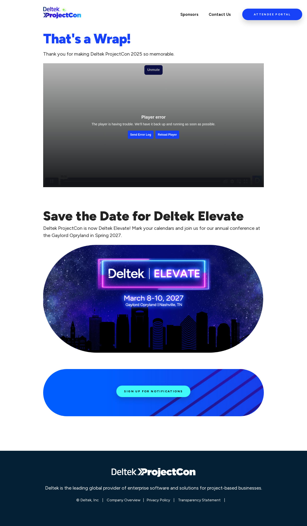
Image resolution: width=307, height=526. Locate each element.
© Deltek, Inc (88, 500)
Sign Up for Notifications (153, 391)
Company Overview (124, 500)
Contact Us (220, 14)
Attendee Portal (272, 14)
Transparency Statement (199, 500)
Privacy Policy (158, 500)
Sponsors (189, 14)
